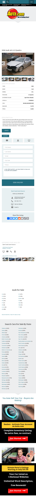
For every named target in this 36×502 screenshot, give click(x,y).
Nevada (20, 300)
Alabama (4, 298)
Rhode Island (21, 330)
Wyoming (21, 356)
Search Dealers (26, 478)
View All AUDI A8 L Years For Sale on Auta (11, 284)
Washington (21, 349)
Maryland (4, 345)
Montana (4, 358)
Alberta (3, 302)
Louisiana (4, 341)
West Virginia (21, 352)
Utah (20, 343)
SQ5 (20, 272)
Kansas (3, 336)
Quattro (20, 268)
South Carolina (22, 334)
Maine (3, 343)
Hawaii (3, 326)
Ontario (20, 321)
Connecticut (4, 315)
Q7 (19, 263)
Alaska (3, 300)
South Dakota (22, 336)
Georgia (3, 323)
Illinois (3, 330)
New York (21, 308)
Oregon (20, 323)
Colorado (4, 313)
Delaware (4, 317)
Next (33, 63)
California (4, 311)
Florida (3, 321)
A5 (2, 268)
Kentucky (4, 339)
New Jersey (21, 304)
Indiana (3, 332)
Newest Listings (26, 480)
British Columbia (5, 308)
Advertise (9, 478)
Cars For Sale (26, 477)
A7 (2, 272)
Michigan (4, 349)
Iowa (3, 334)
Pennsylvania (21, 326)
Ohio (20, 317)
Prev (3, 63)
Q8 (19, 266)
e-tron (3, 276)
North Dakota (21, 315)
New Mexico (21, 306)
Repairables (18, 485)
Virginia (20, 347)
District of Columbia (6, 319)
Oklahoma (21, 319)
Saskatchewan (22, 332)
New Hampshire (22, 302)
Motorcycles (18, 487)
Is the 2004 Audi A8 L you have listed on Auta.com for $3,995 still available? (18, 172)
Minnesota (4, 352)
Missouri (4, 356)
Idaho (3, 328)
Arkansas (4, 306)
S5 (19, 270)
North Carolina (22, 313)
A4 (2, 266)
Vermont (20, 345)
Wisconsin (21, 354)
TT (19, 276)
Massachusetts (5, 347)
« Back (6, 130)
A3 (2, 263)
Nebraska (21, 298)
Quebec (20, 328)
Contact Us (10, 480)
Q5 (2, 279)
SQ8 (20, 274)
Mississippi (4, 354)
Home (10, 477)
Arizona (3, 304)
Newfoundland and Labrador (25, 311)
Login (31, 1)
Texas (20, 341)
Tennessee (21, 339)
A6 (2, 270)
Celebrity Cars (18, 484)
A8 (2, 274)
